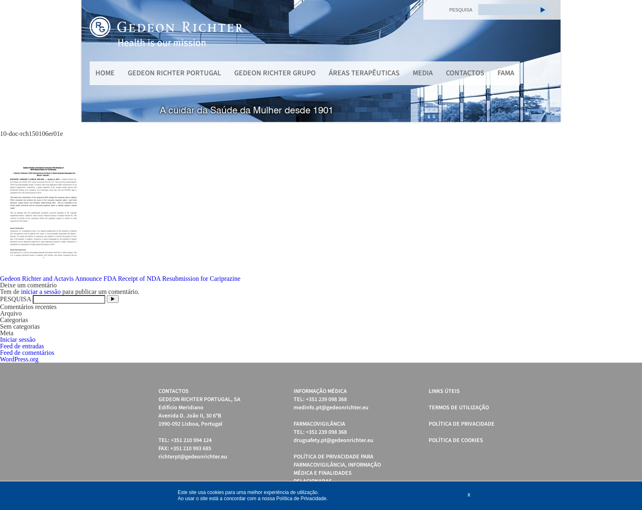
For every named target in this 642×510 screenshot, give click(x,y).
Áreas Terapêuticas (364, 73)
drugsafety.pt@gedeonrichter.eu (333, 440)
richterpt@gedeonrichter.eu (192, 457)
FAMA (505, 73)
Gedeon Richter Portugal (174, 73)
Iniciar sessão (18, 339)
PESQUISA (460, 9)
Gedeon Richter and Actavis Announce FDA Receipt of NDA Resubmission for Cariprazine (120, 278)
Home (105, 73)
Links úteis (444, 391)
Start (550, 132)
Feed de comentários (27, 352)
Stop (556, 132)
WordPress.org (19, 359)
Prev (92, 61)
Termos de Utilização (459, 408)
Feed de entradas (22, 346)
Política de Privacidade (462, 424)
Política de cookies (456, 440)
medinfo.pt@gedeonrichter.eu (331, 408)
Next (549, 61)
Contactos (465, 73)
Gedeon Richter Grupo (275, 73)
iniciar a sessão (41, 291)
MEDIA (423, 73)
